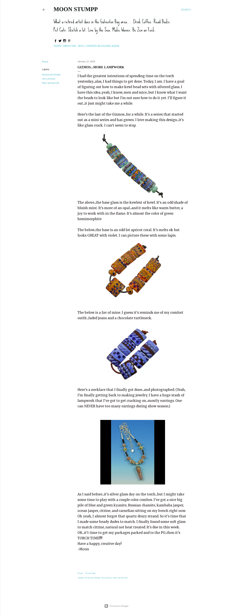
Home (57, 46)
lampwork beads (51, 74)
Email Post (90, 573)
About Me (69, 46)
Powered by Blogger (116, 606)
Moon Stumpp (76, 9)
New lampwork (50, 82)
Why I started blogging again (98, 46)
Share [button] (45, 61)
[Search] (186, 10)
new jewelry (48, 78)
